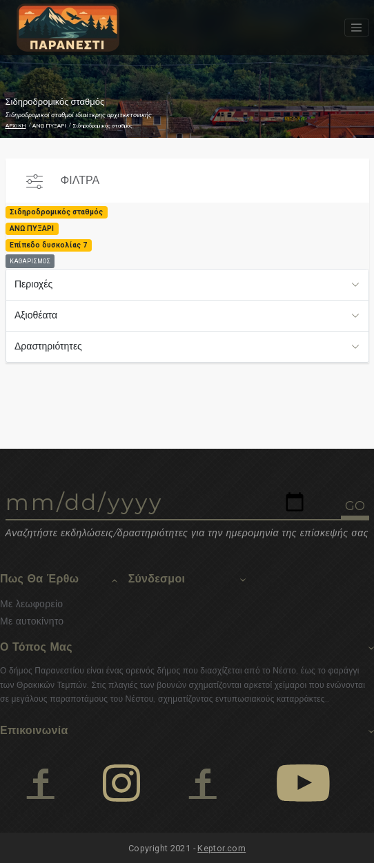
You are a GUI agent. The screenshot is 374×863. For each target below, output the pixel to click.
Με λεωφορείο (31, 604)
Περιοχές (33, 284)
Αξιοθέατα (35, 315)
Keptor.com (221, 848)
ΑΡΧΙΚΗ (16, 126)
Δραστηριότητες (48, 346)
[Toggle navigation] (356, 28)
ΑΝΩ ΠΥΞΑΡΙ (49, 126)
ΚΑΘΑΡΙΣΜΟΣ (30, 261)
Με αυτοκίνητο (31, 621)
